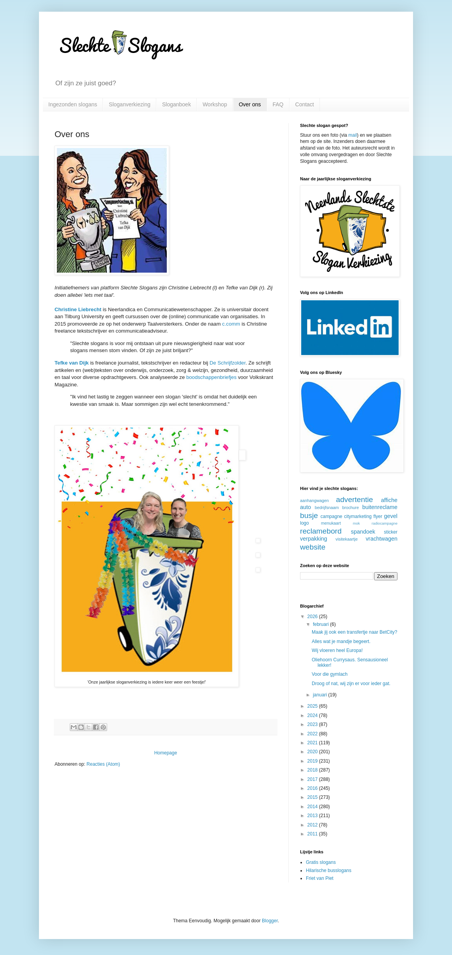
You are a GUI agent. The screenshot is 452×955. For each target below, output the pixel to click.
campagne (331, 516)
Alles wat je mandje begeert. (341, 641)
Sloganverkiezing (129, 104)
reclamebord (321, 531)
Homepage (165, 753)
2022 (313, 734)
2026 (313, 616)
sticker (390, 532)
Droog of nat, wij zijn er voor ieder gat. (351, 683)
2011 (313, 834)
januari (320, 695)
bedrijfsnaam (327, 507)
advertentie (354, 499)
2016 (313, 788)
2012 (313, 825)
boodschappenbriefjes (211, 377)
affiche (389, 500)
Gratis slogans (321, 862)
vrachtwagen (381, 539)
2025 (313, 706)
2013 (313, 815)
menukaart (331, 523)
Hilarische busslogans (328, 870)
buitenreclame (379, 507)
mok (356, 523)
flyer (377, 516)
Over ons (250, 104)
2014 (313, 806)
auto (305, 507)
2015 (313, 797)
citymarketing (358, 516)
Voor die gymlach (330, 674)
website (312, 547)
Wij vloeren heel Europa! (337, 650)
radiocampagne (384, 523)
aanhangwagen (314, 500)
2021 (313, 742)
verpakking (313, 539)
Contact (304, 104)
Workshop (215, 104)
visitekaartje (346, 539)
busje (309, 515)
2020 (313, 751)
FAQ (278, 104)
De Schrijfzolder (227, 363)
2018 (313, 770)
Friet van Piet (320, 878)
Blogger (270, 920)
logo (304, 523)
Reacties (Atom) (103, 764)
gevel (390, 516)
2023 (313, 724)
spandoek (363, 532)
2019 (313, 761)
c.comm (231, 324)
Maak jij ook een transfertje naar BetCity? (354, 632)
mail (352, 135)
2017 (313, 779)
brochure (350, 507)
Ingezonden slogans (72, 104)
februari (321, 624)
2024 (313, 715)
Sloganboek (176, 104)
